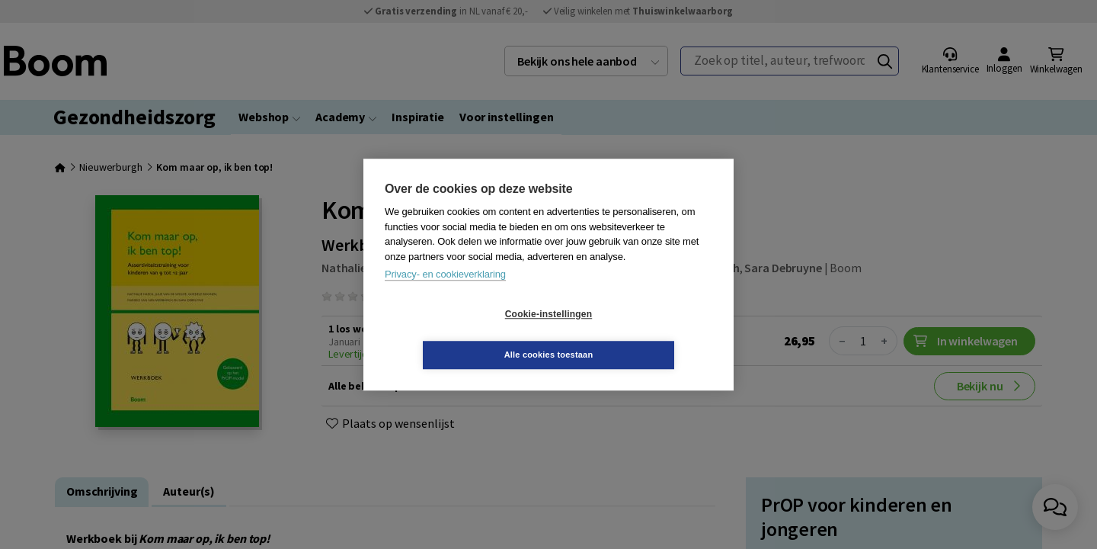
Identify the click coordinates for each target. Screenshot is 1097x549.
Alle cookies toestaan (639, 334)
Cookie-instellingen (457, 334)
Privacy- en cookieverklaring (445, 294)
